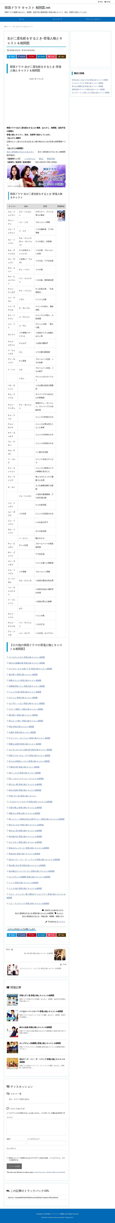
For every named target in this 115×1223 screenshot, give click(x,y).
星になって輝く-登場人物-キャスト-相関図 (26, 721)
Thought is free (69, 1217)
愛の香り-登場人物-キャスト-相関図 (23, 715)
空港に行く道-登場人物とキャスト (22, 796)
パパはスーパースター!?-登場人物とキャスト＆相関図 (30, 802)
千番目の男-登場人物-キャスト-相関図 (24, 767)
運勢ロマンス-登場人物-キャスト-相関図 (25, 680)
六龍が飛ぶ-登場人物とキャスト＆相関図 (25, 808)
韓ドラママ (61, 922)
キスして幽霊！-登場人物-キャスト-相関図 (26, 709)
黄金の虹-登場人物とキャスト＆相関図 (24, 854)
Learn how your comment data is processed (49, 1172)
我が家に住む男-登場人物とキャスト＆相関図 (27, 865)
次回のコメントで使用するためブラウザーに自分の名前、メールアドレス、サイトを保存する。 (37, 1159)
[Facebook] (21, 56)
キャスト (60, 913)
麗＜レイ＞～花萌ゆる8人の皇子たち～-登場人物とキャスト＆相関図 (36, 819)
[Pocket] (51, 56)
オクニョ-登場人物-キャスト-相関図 (23, 698)
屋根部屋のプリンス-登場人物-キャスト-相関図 (88, 89)
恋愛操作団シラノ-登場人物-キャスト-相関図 (27, 686)
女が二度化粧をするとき (30, 916)
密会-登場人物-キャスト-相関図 (21, 727)
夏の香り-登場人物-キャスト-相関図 (23, 675)
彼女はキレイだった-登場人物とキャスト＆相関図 (29, 848)
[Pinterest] (31, 56)
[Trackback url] (36, 1197)
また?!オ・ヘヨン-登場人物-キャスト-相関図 (26, 703)
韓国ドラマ (60, 916)
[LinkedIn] (41, 56)
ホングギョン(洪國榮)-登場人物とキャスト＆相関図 (29, 877)
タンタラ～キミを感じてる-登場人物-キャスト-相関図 (30, 669)
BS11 (41, 159)
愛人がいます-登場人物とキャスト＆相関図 (26, 825)
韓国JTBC (51, 159)
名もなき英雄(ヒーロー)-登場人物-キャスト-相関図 (29, 761)
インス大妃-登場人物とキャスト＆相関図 (25, 888)
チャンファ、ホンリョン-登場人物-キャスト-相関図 (29, 738)
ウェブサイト (11, 1148)
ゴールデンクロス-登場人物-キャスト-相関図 (27, 657)
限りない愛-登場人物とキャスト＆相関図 (25, 784)
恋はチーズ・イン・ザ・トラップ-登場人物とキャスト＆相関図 (34, 860)
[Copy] (61, 56)
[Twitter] (11, 56)
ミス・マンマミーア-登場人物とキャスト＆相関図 (29, 903)
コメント (10, 1117)
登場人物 (44, 916)
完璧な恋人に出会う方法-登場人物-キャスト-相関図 (90, 80)
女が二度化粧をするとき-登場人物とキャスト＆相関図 (34, 913)
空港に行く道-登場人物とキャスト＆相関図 (36, 995)
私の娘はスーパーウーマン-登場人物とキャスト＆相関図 (31, 871)
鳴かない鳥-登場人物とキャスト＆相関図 (25, 831)
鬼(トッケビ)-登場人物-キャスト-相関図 (25, 773)
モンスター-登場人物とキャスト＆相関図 (25, 842)
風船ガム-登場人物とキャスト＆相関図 (24, 813)
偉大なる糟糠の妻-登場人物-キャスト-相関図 (27, 663)
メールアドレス (34, 1139)
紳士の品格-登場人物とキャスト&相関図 (25, 790)
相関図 (51, 916)
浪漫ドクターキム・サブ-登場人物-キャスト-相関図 (29, 756)
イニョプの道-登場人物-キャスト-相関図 (25, 692)
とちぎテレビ (30, 159)
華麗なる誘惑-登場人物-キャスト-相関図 (25, 744)
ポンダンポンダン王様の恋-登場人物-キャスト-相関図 (30, 750)
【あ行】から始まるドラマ (24, 26)
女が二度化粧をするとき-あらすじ (20, 152)
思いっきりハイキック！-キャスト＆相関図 (26, 779)
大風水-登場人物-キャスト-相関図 (22, 732)
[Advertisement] (36, 100)
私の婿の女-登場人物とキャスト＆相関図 (25, 837)
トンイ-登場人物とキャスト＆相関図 (23, 883)
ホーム (8, 26)
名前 (9, 1139)
